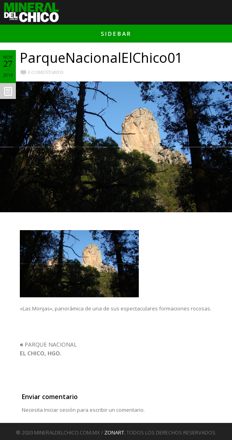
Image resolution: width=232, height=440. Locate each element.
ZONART (114, 432)
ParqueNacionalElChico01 (101, 57)
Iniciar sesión (60, 409)
